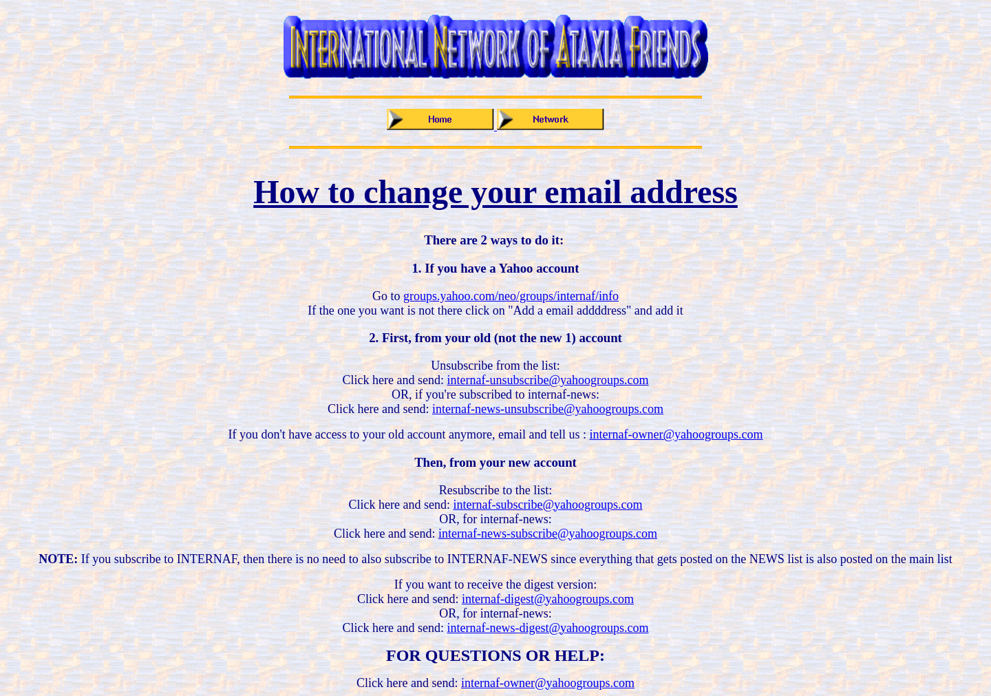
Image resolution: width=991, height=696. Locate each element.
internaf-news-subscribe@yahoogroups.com (547, 533)
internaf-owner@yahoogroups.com (676, 434)
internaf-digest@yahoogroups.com (548, 599)
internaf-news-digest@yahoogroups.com (547, 628)
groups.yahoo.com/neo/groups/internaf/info (511, 296)
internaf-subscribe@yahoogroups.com (547, 505)
